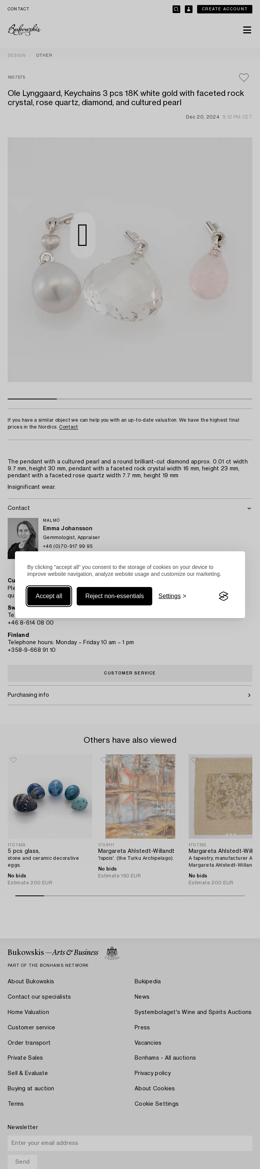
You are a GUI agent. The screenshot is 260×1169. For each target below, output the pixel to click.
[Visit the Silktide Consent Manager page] (223, 596)
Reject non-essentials (114, 596)
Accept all (49, 596)
